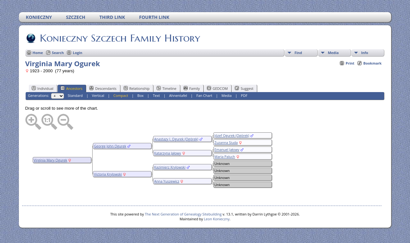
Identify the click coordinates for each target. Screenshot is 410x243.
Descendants (102, 88)
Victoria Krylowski (108, 174)
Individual (42, 88)
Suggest (244, 88)
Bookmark (372, 63)
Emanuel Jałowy (226, 149)
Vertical (98, 95)
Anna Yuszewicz (166, 181)
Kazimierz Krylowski (169, 167)
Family (192, 88)
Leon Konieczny (217, 218)
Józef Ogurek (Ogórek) (231, 135)
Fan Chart (204, 95)
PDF (244, 95)
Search (58, 52)
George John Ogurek (110, 146)
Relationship (137, 88)
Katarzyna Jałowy (167, 153)
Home (38, 52)
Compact (120, 95)
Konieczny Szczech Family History (119, 38)
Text (156, 95)
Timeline (166, 88)
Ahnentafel (178, 95)
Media (333, 52)
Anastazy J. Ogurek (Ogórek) (176, 139)
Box (140, 95)
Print (350, 63)
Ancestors (72, 88)
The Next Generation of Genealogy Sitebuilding (183, 214)
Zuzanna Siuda (226, 142)
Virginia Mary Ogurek (50, 160)
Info (364, 52)
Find (298, 52)
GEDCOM (217, 88)
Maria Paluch (224, 156)
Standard (75, 95)
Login (77, 52)
